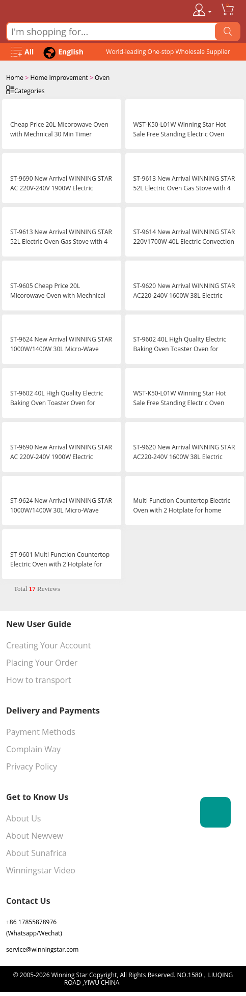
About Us (23, 817)
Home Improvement (59, 77)
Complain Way (33, 748)
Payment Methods (40, 730)
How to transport (38, 679)
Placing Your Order (41, 661)
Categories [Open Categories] (25, 89)
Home (14, 77)
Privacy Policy (31, 765)
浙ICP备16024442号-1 (151, 981)
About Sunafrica (36, 852)
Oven (102, 77)
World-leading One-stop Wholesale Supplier (168, 51)
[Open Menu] (22, 52)
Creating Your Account (48, 644)
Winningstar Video (40, 869)
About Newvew (34, 834)
